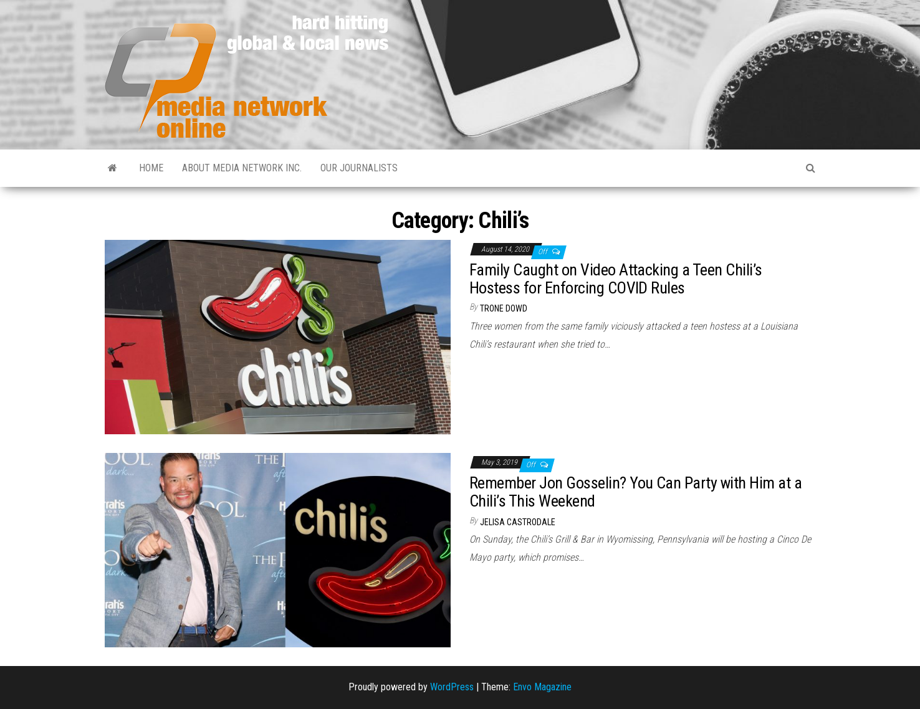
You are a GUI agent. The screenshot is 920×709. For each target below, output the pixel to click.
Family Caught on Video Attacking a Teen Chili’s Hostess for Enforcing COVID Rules (615, 278)
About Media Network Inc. (242, 168)
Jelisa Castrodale (517, 522)
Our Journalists (359, 168)
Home (151, 168)
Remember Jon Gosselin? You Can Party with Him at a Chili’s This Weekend (635, 491)
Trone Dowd (503, 308)
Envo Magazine (542, 687)
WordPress (452, 687)
